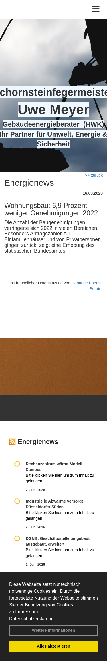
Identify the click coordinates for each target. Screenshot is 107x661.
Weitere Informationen (53, 630)
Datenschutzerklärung (31, 618)
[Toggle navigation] (96, 9)
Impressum (26, 611)
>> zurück (94, 175)
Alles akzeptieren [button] (53, 646)
